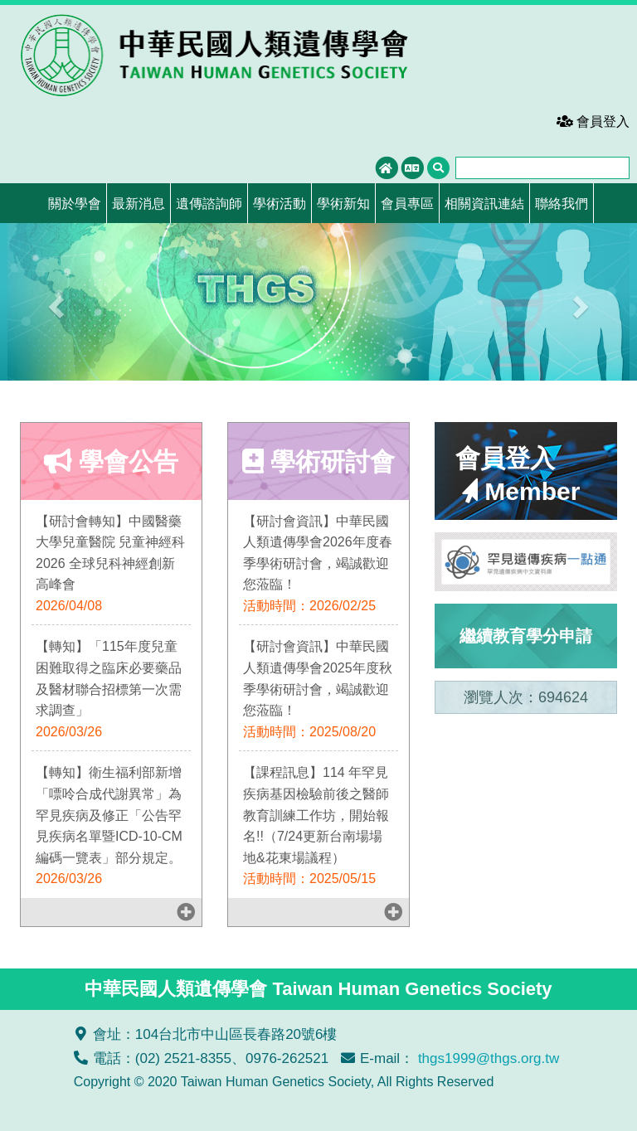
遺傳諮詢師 (209, 204)
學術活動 (279, 204)
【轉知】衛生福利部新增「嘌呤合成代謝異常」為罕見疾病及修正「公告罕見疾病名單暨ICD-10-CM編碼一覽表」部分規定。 (109, 814)
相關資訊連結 (484, 204)
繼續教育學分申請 (526, 636)
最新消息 (138, 204)
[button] (54, 301)
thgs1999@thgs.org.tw (488, 1058)
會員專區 (407, 204)
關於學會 (74, 204)
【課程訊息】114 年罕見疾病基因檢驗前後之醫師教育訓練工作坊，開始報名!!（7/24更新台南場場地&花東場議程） (316, 814)
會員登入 (593, 121)
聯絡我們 (561, 204)
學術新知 (343, 204)
